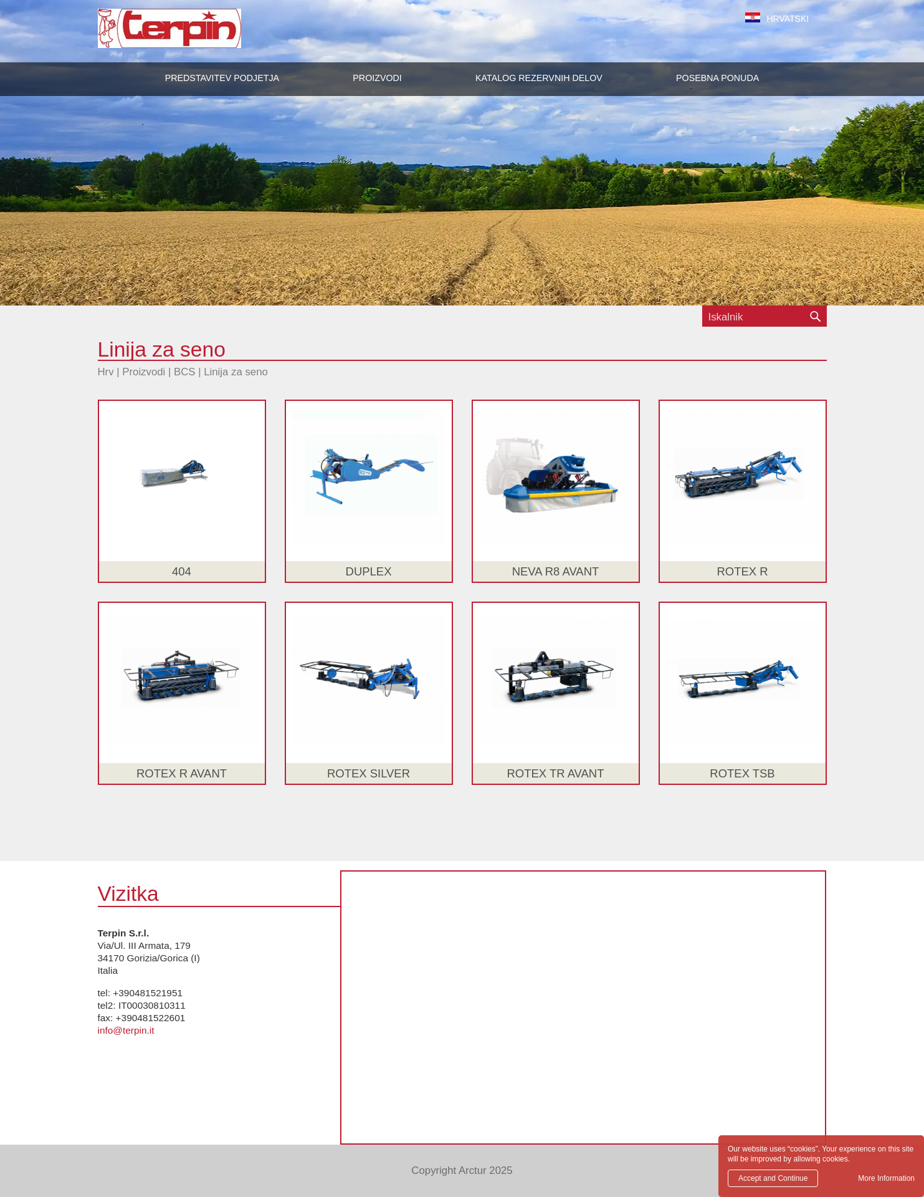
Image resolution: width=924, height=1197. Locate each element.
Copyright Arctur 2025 (461, 1170)
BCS (185, 372)
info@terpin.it (126, 1030)
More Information (886, 1178)
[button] (376, 78)
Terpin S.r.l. (191, 34)
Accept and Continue (772, 1178)
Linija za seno (236, 372)
